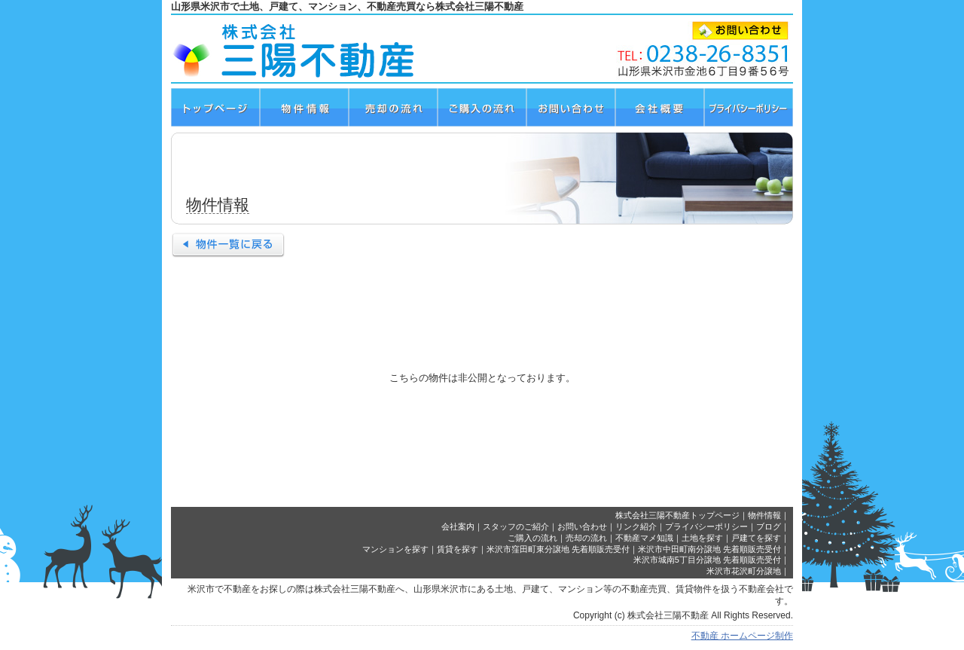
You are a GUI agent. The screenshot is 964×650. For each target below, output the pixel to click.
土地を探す (702, 537)
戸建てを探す (756, 537)
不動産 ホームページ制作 (742, 635)
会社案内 (457, 526)
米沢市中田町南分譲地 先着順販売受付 (709, 549)
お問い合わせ (582, 526)
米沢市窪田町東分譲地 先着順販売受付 (558, 549)
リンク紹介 (636, 526)
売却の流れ (586, 537)
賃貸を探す (457, 549)
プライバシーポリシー (706, 526)
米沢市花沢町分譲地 (743, 570)
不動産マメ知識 (644, 537)
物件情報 (764, 515)
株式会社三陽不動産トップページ (677, 515)
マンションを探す (395, 549)
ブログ (768, 526)
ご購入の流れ (532, 537)
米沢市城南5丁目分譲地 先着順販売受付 (707, 559)
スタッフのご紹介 (516, 526)
